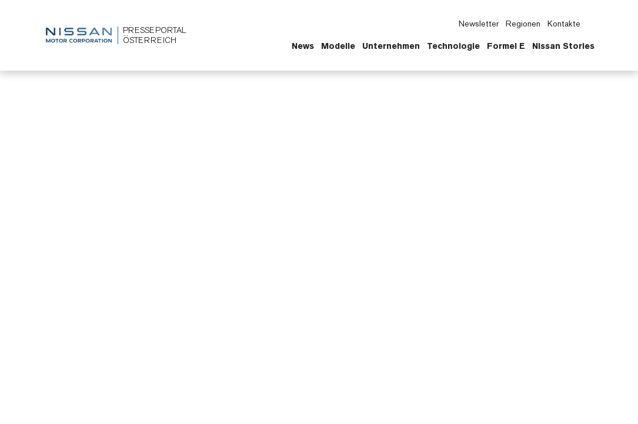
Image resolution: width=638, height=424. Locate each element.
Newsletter (479, 23)
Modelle (338, 46)
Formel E (506, 46)
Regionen (523, 23)
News (303, 46)
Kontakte (563, 23)
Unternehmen (391, 46)
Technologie (453, 46)
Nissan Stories (563, 46)
